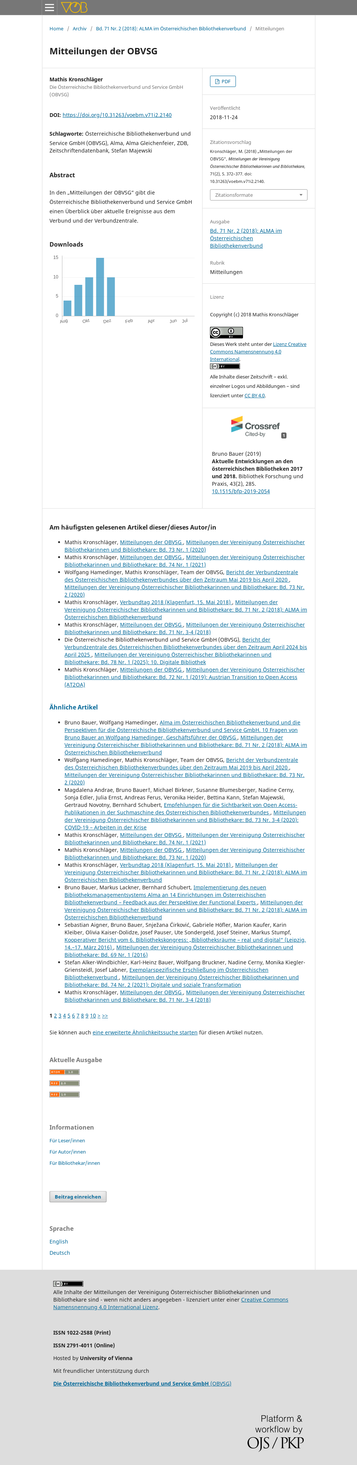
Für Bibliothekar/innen (75, 1163)
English (59, 1241)
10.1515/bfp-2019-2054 (241, 491)
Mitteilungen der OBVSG (151, 542)
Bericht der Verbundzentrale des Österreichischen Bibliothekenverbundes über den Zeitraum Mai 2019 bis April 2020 (181, 576)
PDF (225, 81)
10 (93, 1015)
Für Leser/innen (67, 1140)
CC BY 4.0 (254, 395)
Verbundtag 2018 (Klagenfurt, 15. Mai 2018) (176, 602)
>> (105, 1015)
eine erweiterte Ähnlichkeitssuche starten (145, 1032)
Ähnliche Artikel (74, 707)
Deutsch (60, 1252)
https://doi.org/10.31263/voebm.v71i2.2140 (117, 114)
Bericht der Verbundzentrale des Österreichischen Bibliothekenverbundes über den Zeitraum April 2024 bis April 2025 (185, 647)
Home (56, 28)
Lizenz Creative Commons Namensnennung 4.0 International (258, 351)
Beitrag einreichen (78, 1196)
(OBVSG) (142, 1383)
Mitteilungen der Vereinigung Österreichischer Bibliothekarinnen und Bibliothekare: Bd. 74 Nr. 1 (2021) (184, 561)
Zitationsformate (234, 195)
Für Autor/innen (68, 1151)
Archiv (80, 28)
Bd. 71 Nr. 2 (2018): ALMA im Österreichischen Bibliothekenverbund (171, 28)
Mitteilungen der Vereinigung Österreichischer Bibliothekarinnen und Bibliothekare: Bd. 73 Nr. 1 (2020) (184, 546)
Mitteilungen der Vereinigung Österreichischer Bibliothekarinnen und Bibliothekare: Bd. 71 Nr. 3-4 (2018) (184, 628)
